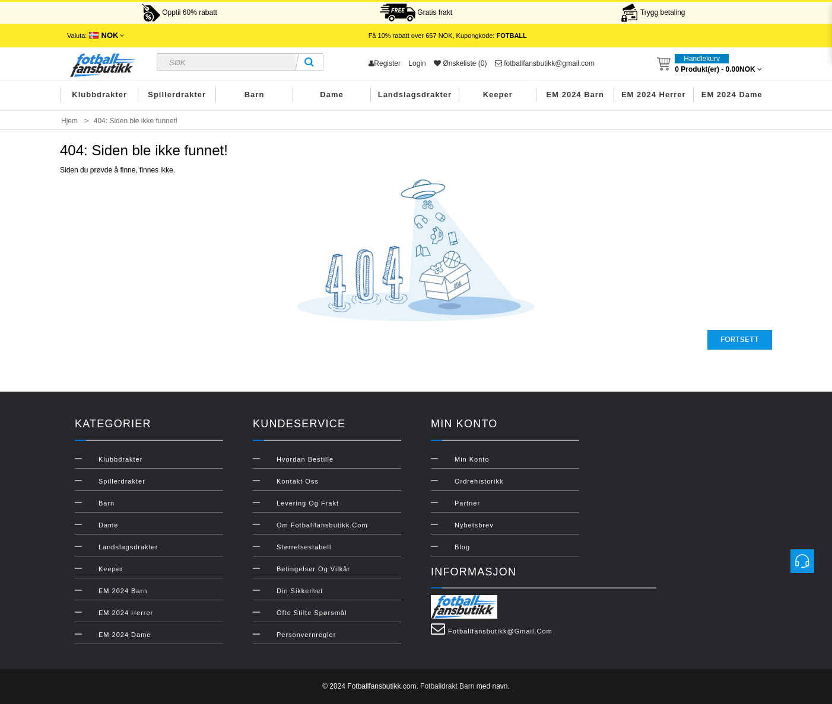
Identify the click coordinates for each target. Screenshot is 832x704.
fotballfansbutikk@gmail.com (545, 63)
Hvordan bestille (305, 459)
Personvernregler (306, 634)
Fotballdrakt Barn (447, 686)
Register (385, 63)
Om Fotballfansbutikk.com (322, 525)
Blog (462, 547)
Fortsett (739, 339)
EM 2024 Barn (575, 94)
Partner (467, 503)
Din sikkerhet (300, 590)
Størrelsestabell (304, 547)
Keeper (498, 94)
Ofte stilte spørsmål (312, 612)
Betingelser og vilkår (313, 568)
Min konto (472, 459)
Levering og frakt (308, 503)
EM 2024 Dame (732, 94)
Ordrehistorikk (479, 481)
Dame (331, 94)
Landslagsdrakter (415, 94)
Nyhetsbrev (474, 525)
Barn (254, 94)
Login (416, 63)
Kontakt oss (298, 481)
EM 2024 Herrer (653, 94)
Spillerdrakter (177, 94)
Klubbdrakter (99, 94)
